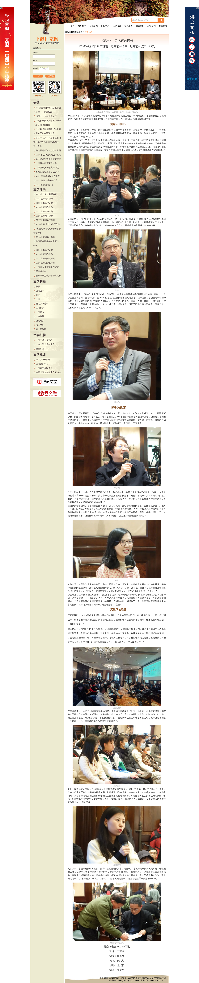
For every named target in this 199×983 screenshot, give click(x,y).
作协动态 (105, 26)
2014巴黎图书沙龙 (44, 184)
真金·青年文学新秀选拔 (46, 194)
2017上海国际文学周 (45, 220)
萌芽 (38, 295)
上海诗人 (40, 312)
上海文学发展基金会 (45, 344)
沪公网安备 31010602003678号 (153, 978)
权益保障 (163, 26)
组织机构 (82, 26)
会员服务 (128, 26)
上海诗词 (40, 316)
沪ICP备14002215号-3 (129, 978)
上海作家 (40, 308)
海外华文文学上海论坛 (46, 116)
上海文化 (40, 299)
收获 (38, 286)
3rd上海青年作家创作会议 (48, 180)
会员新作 (140, 26)
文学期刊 (151, 26)
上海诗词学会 (42, 364)
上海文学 (40, 291)
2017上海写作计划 (44, 211)
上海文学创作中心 (44, 340)
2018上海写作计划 (44, 207)
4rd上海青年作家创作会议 (48, 176)
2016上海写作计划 (44, 216)
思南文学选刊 (42, 303)
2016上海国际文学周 (45, 237)
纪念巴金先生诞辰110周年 (48, 172)
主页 (80, 32)
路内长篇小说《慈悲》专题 (48, 150)
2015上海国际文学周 (45, 263)
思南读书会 (41, 271)
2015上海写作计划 (44, 254)
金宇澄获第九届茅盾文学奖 (48, 159)
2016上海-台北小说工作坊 (48, 224)
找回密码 (50, 76)
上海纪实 (40, 320)
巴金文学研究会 (43, 359)
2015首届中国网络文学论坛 (48, 155)
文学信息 (117, 26)
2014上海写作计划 (44, 250)
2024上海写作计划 (44, 198)
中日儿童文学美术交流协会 (48, 372)
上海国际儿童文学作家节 (47, 267)
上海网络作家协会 (44, 368)
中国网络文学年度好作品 (47, 167)
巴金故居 (40, 348)
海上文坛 (40, 325)
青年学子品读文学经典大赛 (48, 275)
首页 (72, 26)
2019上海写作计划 (44, 203)
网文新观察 (41, 329)
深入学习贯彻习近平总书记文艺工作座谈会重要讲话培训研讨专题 (47, 141)
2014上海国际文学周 (45, 258)
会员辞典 (94, 26)
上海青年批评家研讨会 (46, 163)
